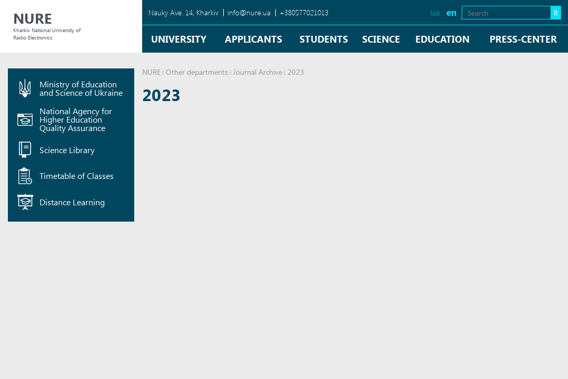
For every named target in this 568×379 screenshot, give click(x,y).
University (178, 38)
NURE (151, 72)
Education (442, 38)
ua (435, 12)
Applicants (253, 38)
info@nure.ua (249, 12)
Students (324, 38)
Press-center (523, 38)
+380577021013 (304, 12)
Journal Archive (257, 72)
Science (381, 38)
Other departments (197, 72)
